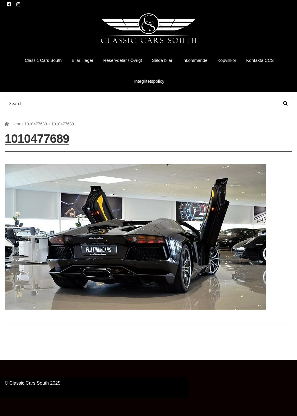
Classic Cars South (43, 60)
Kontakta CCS (260, 60)
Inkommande (195, 60)
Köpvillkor (227, 60)
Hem (16, 124)
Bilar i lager (82, 60)
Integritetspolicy (149, 81)
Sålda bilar (162, 60)
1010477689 (35, 124)
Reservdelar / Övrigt (122, 60)
